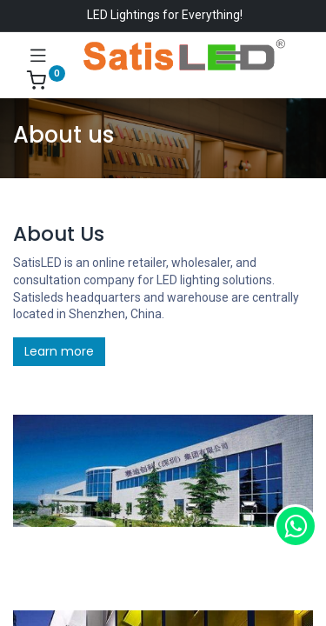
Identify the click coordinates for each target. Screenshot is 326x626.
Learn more (59, 351)
